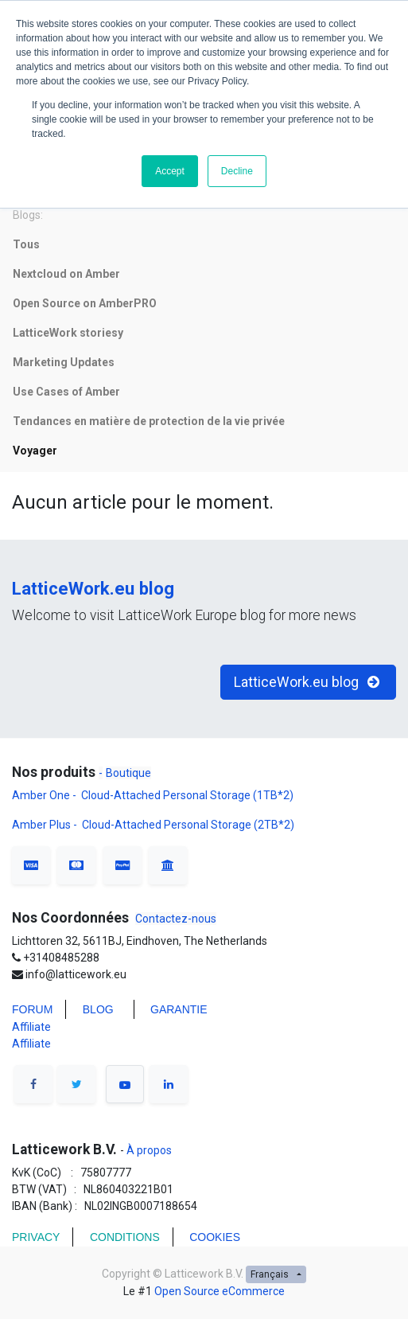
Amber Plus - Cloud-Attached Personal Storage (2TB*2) (153, 824)
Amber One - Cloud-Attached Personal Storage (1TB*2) (154, 795)
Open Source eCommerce (219, 1291)
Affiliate (31, 1026)
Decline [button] (237, 171)
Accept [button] (170, 171)
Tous (26, 244)
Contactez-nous (175, 918)
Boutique (128, 773)
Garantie (180, 1009)
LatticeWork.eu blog (93, 588)
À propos (148, 1150)
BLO (94, 1009)
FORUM (32, 1009)
